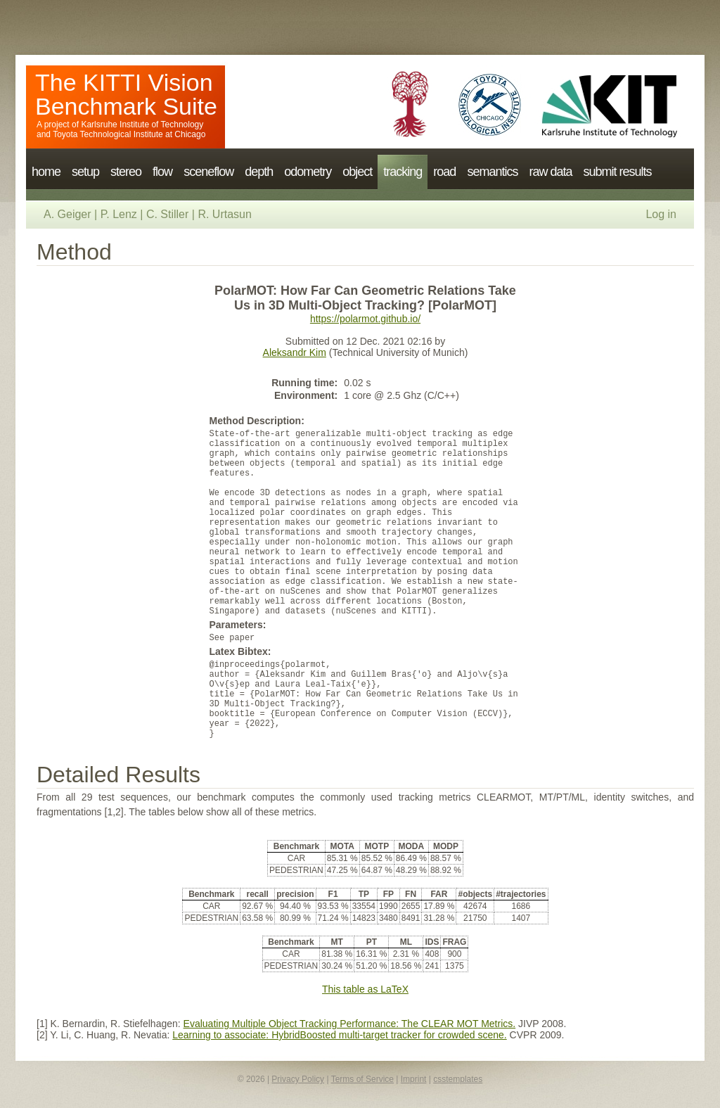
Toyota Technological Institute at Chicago (129, 134)
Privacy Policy (297, 1079)
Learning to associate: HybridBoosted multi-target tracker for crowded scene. (339, 1034)
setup (85, 172)
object (357, 172)
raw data (550, 172)
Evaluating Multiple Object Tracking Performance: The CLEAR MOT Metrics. (350, 1023)
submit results (617, 172)
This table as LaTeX (365, 989)
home (46, 172)
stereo (125, 172)
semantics (492, 172)
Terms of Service (362, 1079)
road (444, 172)
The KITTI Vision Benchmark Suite (126, 94)
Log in (660, 214)
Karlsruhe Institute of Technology (142, 124)
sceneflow (208, 172)
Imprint (414, 1079)
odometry (307, 172)
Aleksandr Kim (294, 352)
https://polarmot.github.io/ (365, 318)
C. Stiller (167, 214)
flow (162, 172)
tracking (402, 172)
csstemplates (457, 1079)
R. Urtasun (224, 214)
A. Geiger (67, 214)
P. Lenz (119, 214)
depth (259, 172)
